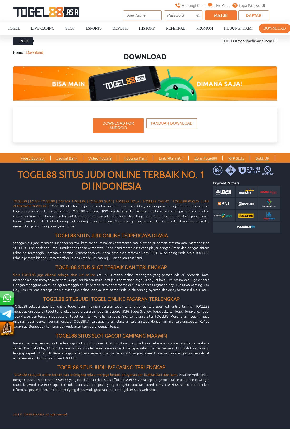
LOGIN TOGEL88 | (43, 201)
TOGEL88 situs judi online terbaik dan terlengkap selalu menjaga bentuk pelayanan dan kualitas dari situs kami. (95, 374)
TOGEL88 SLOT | (101, 201)
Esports (94, 28)
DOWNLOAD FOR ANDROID (118, 125)
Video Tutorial (100, 158)
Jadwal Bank (66, 158)
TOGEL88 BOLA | (128, 201)
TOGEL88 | (21, 201)
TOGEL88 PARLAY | (187, 201)
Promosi (204, 28)
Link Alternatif (171, 158)
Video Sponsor (33, 158)
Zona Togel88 (205, 158)
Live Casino (42, 28)
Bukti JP (262, 158)
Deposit (120, 28)
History (147, 28)
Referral (176, 28)
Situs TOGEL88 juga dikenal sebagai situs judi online (54, 274)
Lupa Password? (248, 5)
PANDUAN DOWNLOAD (172, 123)
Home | (19, 52)
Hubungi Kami (190, 5)
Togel (14, 28)
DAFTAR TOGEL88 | (73, 201)
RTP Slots (236, 158)
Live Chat (219, 5)
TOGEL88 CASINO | (157, 201)
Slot (70, 28)
